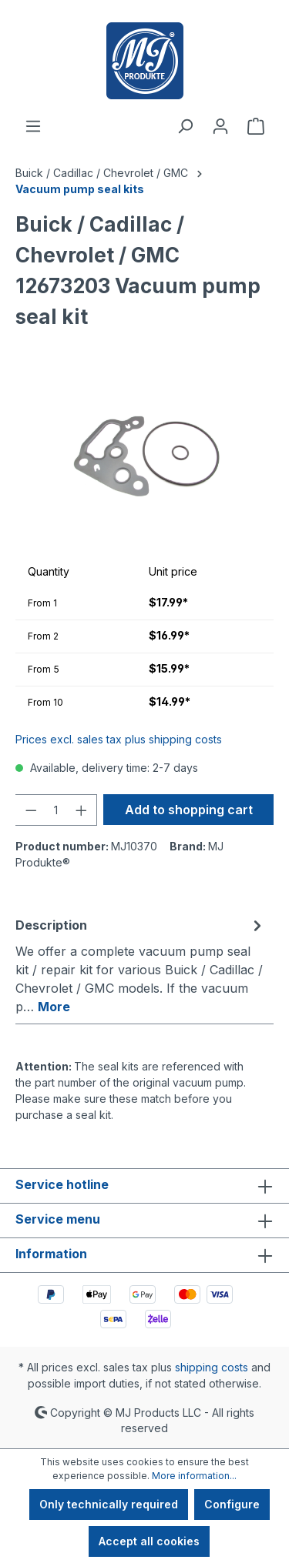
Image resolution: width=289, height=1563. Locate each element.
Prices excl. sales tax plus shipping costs (118, 739)
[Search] (185, 126)
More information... (194, 1475)
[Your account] (220, 126)
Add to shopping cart (189, 809)
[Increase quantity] (82, 810)
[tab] (140, 965)
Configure (232, 1504)
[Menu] (33, 126)
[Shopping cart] (256, 126)
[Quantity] (56, 810)
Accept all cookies (149, 1541)
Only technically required (108, 1504)
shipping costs (211, 1367)
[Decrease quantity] (31, 810)
